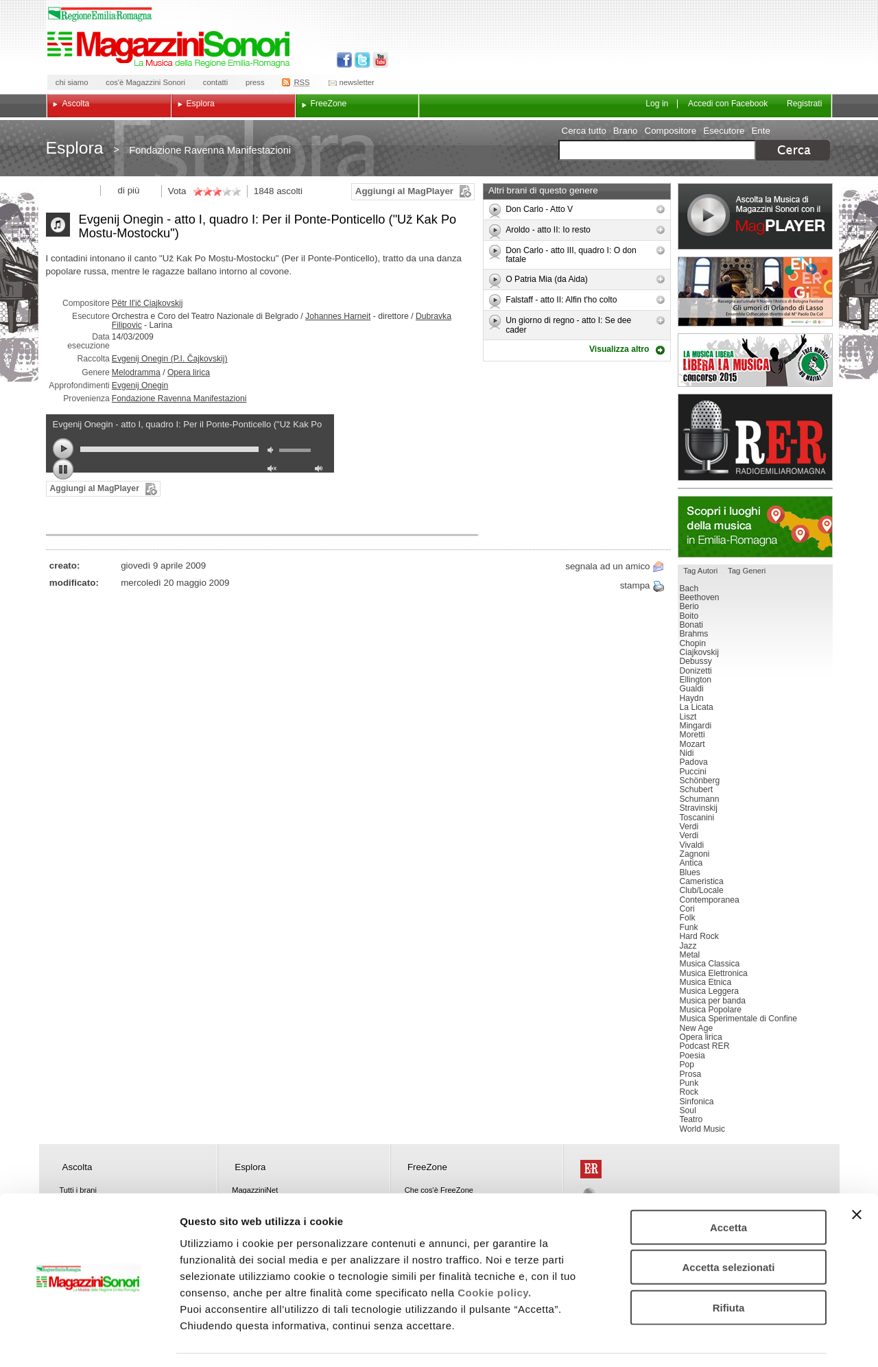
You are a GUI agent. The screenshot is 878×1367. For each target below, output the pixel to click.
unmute (274, 470)
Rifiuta (729, 1266)
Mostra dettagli (722, 1340)
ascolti (289, 191)
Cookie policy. (495, 1251)
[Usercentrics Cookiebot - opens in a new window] (89, 1340)
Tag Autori (700, 571)
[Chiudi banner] (857, 1173)
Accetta (728, 1186)
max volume (321, 470)
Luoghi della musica (755, 527)
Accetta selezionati (728, 1227)
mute (274, 452)
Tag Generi (747, 571)
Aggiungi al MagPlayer (404, 191)
